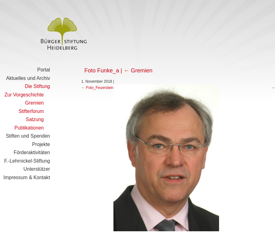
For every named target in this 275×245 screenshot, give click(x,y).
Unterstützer (36, 169)
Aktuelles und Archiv (28, 78)
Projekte (41, 144)
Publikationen (29, 127)
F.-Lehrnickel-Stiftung (27, 161)
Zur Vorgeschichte (24, 94)
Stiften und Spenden (28, 136)
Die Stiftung (37, 86)
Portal (43, 69)
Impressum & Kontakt (26, 177)
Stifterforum (31, 111)
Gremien (34, 102)
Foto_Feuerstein (99, 88)
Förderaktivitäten (32, 152)
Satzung (35, 119)
